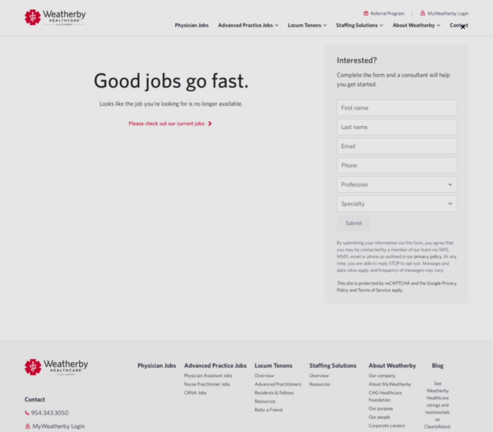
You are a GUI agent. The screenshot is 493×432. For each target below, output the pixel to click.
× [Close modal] (462, 26)
